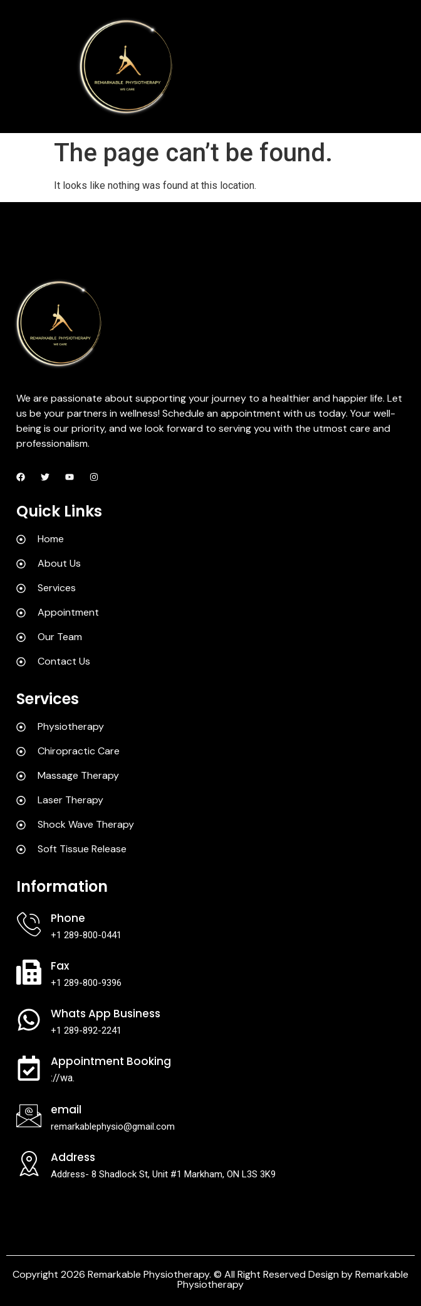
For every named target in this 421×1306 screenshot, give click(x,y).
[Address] (28, 1163)
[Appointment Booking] (28, 1068)
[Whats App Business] (28, 1019)
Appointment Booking (111, 1061)
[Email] (28, 1115)
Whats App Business (105, 1013)
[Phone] (28, 924)
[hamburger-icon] (399, 66)
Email (66, 1109)
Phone (68, 918)
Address (73, 1157)
